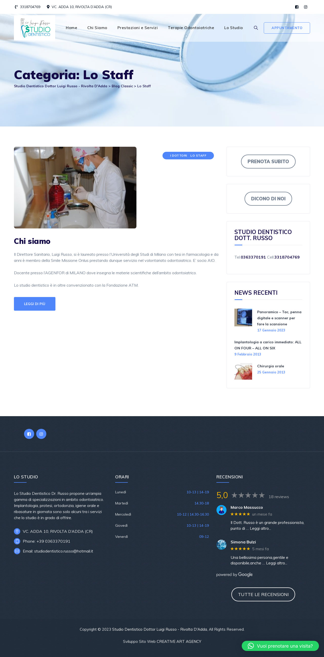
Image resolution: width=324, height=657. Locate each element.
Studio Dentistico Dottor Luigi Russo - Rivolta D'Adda (159, 629)
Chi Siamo (97, 27)
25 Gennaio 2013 (271, 372)
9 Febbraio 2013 (247, 354)
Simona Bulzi (243, 542)
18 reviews (279, 496)
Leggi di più (34, 304)
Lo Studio (233, 27)
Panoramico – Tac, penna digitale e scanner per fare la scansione (279, 318)
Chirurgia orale (270, 366)
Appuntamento (287, 28)
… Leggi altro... (258, 528)
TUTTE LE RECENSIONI (263, 594)
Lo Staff (198, 155)
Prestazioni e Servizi (137, 27)
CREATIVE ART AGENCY (179, 641)
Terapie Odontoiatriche (191, 27)
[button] (280, 646)
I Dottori (178, 155)
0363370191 (253, 257)
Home (71, 27)
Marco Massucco (247, 507)
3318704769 (30, 7)
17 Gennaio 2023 (271, 330)
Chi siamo (32, 241)
